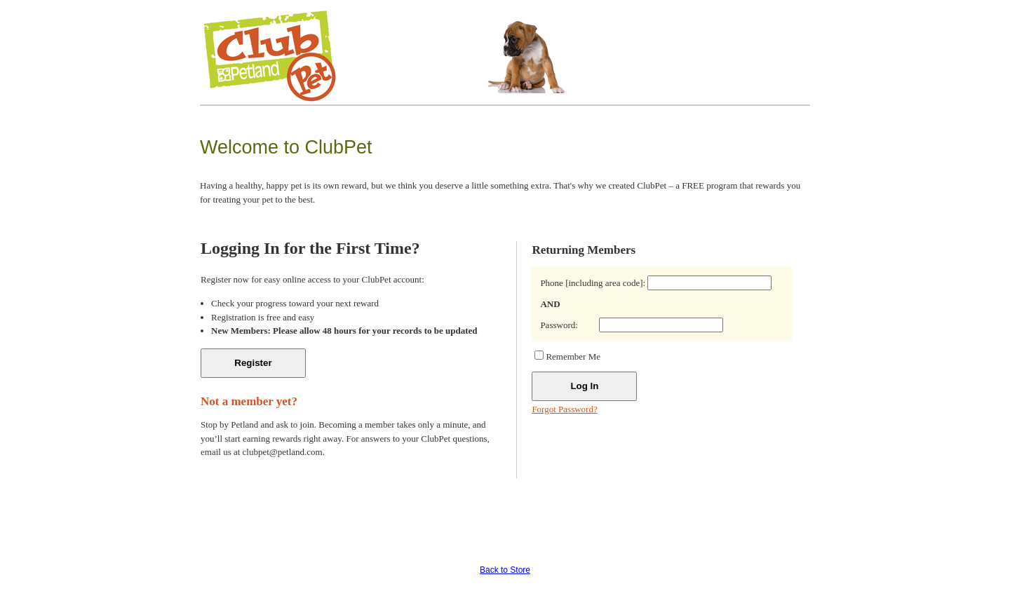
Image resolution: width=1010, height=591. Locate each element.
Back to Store (505, 570)
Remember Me (573, 356)
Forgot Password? (564, 409)
